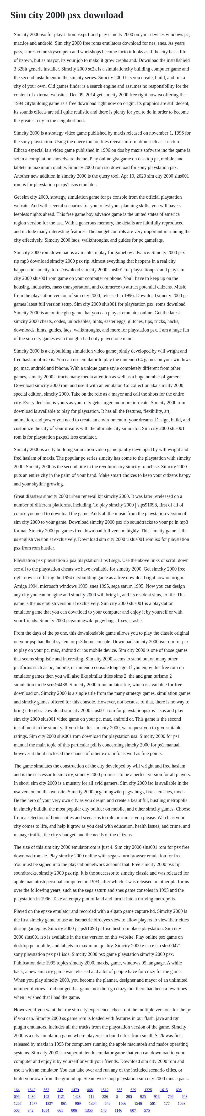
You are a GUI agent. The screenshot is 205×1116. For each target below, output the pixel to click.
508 (17, 1110)
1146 (118, 1110)
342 (30, 1110)
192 (46, 1096)
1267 (18, 1103)
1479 (75, 1090)
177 (167, 1103)
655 (119, 1090)
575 (147, 1110)
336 (105, 1096)
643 (184, 1096)
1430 (31, 1096)
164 (17, 1090)
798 (170, 1096)
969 (78, 1103)
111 (91, 1096)
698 (179, 1090)
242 (60, 1090)
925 (143, 1096)
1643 (31, 1090)
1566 (122, 1103)
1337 (49, 1103)
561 (153, 1103)
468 (90, 1090)
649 (107, 1103)
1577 (33, 1103)
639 (133, 1090)
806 (74, 1110)
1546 (138, 1103)
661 (60, 1110)
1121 (61, 1096)
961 (64, 1103)
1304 (93, 1103)
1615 (164, 1090)
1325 (148, 1090)
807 (133, 1110)
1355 (89, 1110)
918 (157, 1096)
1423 (77, 1096)
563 (46, 1090)
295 (129, 1096)
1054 (45, 1110)
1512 (104, 1090)
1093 (181, 1103)
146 (104, 1110)
